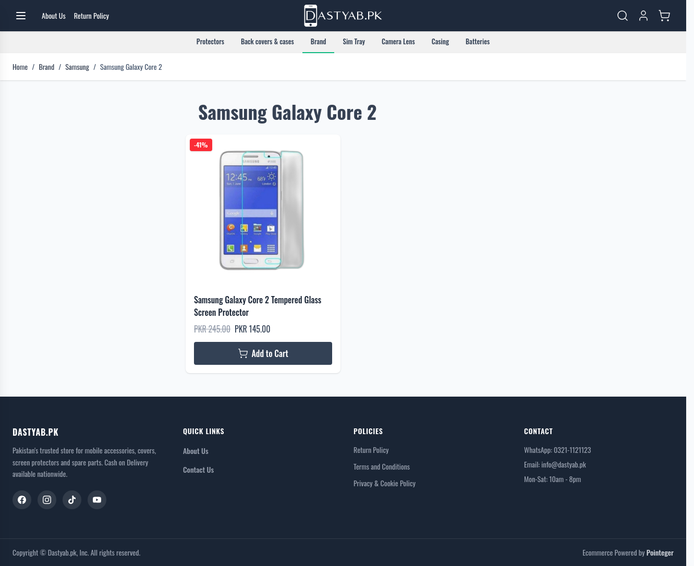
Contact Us (198, 469)
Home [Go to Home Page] (20, 66)
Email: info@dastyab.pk (555, 464)
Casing (440, 41)
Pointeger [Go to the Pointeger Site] (660, 552)
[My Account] (643, 15)
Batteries (478, 41)
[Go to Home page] (343, 16)
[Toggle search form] (622, 15)
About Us (196, 450)
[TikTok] (72, 499)
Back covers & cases (267, 41)
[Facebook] (22, 499)
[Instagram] (47, 499)
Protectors (210, 41)
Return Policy (371, 450)
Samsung (77, 66)
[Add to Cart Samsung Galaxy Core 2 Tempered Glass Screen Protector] (263, 353)
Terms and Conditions (382, 466)
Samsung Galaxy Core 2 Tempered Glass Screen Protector (257, 305)
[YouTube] (97, 499)
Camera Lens (398, 41)
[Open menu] (21, 15)
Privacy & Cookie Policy (385, 483)
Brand (318, 41)
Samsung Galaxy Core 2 (131, 66)
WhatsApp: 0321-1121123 (557, 449)
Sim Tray (354, 41)
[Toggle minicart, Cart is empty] (664, 15)
